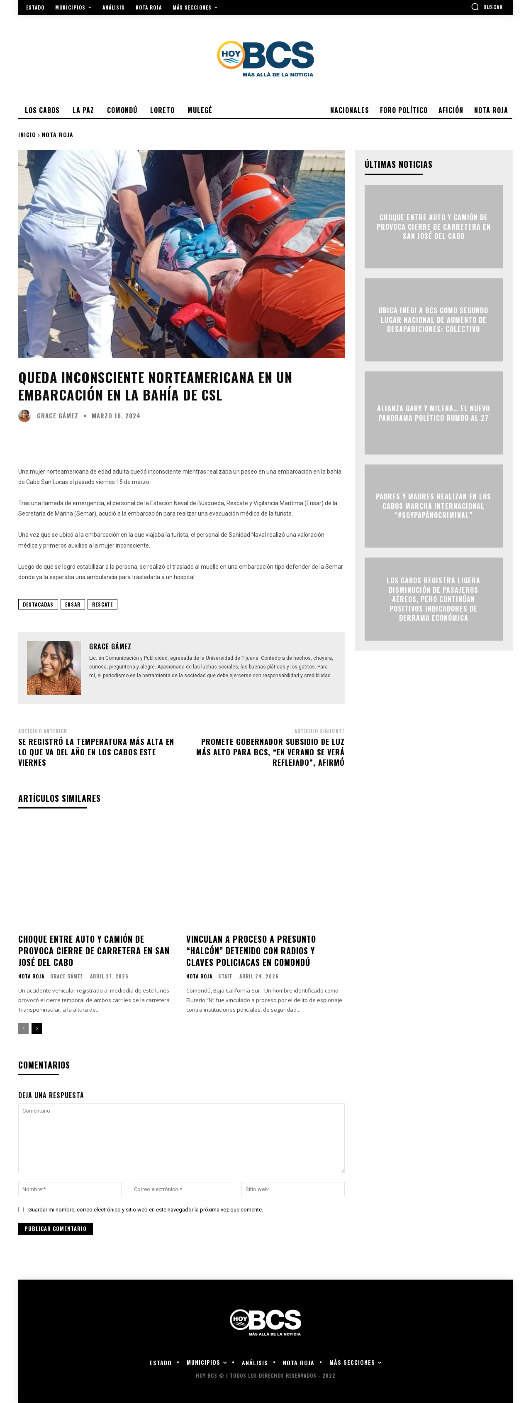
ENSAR (72, 604)
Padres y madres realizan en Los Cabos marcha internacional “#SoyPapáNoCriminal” (433, 506)
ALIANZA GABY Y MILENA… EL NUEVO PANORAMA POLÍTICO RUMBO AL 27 (433, 413)
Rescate (102, 604)
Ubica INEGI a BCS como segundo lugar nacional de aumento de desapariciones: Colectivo (433, 320)
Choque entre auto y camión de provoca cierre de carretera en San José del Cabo (94, 950)
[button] (487, 6)
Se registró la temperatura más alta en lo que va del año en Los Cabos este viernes (96, 752)
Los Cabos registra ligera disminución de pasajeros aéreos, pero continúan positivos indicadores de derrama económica (433, 599)
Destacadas (38, 604)
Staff (225, 976)
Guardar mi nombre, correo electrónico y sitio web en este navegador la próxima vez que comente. (145, 1209)
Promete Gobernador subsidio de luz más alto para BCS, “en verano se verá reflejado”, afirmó (270, 752)
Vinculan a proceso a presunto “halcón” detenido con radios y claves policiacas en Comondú (251, 950)
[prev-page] (23, 1028)
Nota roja (57, 134)
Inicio (27, 134)
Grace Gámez (57, 416)
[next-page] (37, 1028)
